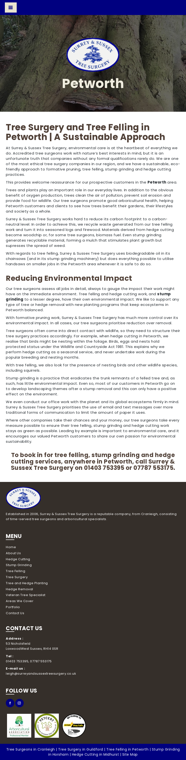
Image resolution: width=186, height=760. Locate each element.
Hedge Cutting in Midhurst (95, 754)
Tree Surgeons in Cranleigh (30, 749)
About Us (13, 553)
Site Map (130, 754)
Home (11, 547)
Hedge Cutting (18, 559)
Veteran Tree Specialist (26, 595)
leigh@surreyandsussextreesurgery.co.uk (41, 673)
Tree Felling (15, 571)
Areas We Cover (19, 601)
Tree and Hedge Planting (27, 583)
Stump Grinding (19, 565)
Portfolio (13, 607)
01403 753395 (104, 468)
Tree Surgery (17, 577)
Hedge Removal (19, 589)
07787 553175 (153, 468)
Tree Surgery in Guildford (80, 749)
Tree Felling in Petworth (127, 749)
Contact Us (15, 613)
